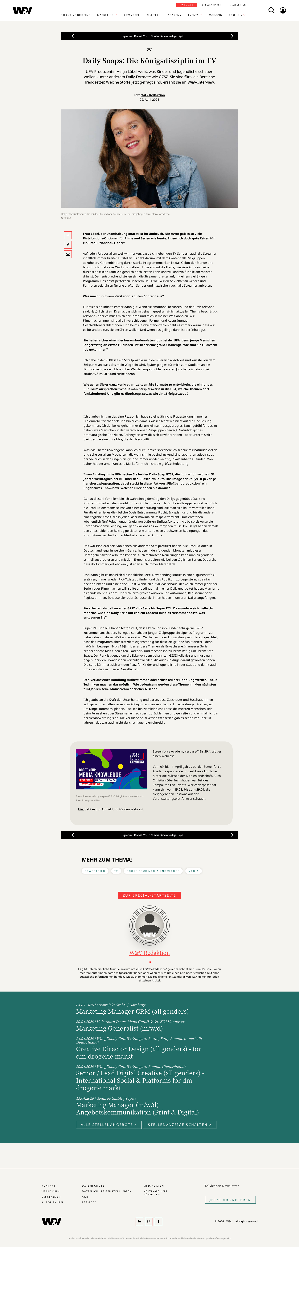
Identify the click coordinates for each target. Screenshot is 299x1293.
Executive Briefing (76, 15)
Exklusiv (235, 15)
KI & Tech (154, 15)
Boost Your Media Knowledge (153, 871)
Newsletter (238, 4)
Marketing (105, 15)
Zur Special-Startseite (149, 895)
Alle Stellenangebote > (109, 1124)
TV (116, 871)
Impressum (51, 1191)
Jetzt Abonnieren (230, 1199)
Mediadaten (154, 1185)
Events (193, 15)
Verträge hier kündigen (156, 1193)
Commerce (132, 15)
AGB (85, 1196)
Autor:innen (52, 1202)
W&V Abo (188, 5)
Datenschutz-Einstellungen (107, 1191)
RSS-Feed (89, 1202)
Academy (175, 15)
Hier (81, 809)
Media (193, 871)
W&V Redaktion (153, 95)
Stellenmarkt (211, 4)
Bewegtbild (95, 871)
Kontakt (49, 1185)
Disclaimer (51, 1196)
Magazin (215, 15)
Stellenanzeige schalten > (180, 1124)
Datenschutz (93, 1185)
